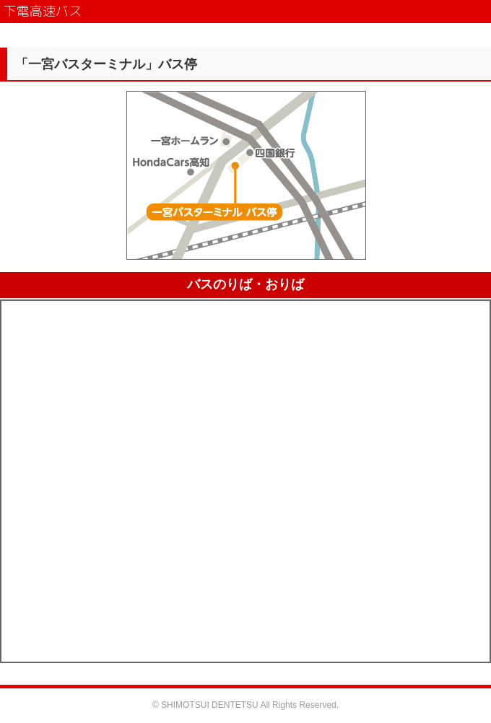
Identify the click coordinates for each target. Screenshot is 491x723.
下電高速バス (43, 11)
